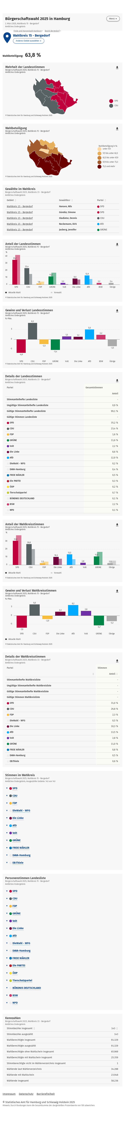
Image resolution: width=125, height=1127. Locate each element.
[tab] (62, 805)
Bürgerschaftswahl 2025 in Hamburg (37, 18)
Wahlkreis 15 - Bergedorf (20, 206)
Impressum (9, 1110)
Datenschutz (26, 1110)
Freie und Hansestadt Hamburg (28, 31)
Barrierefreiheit (46, 1110)
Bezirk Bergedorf (52, 31)
